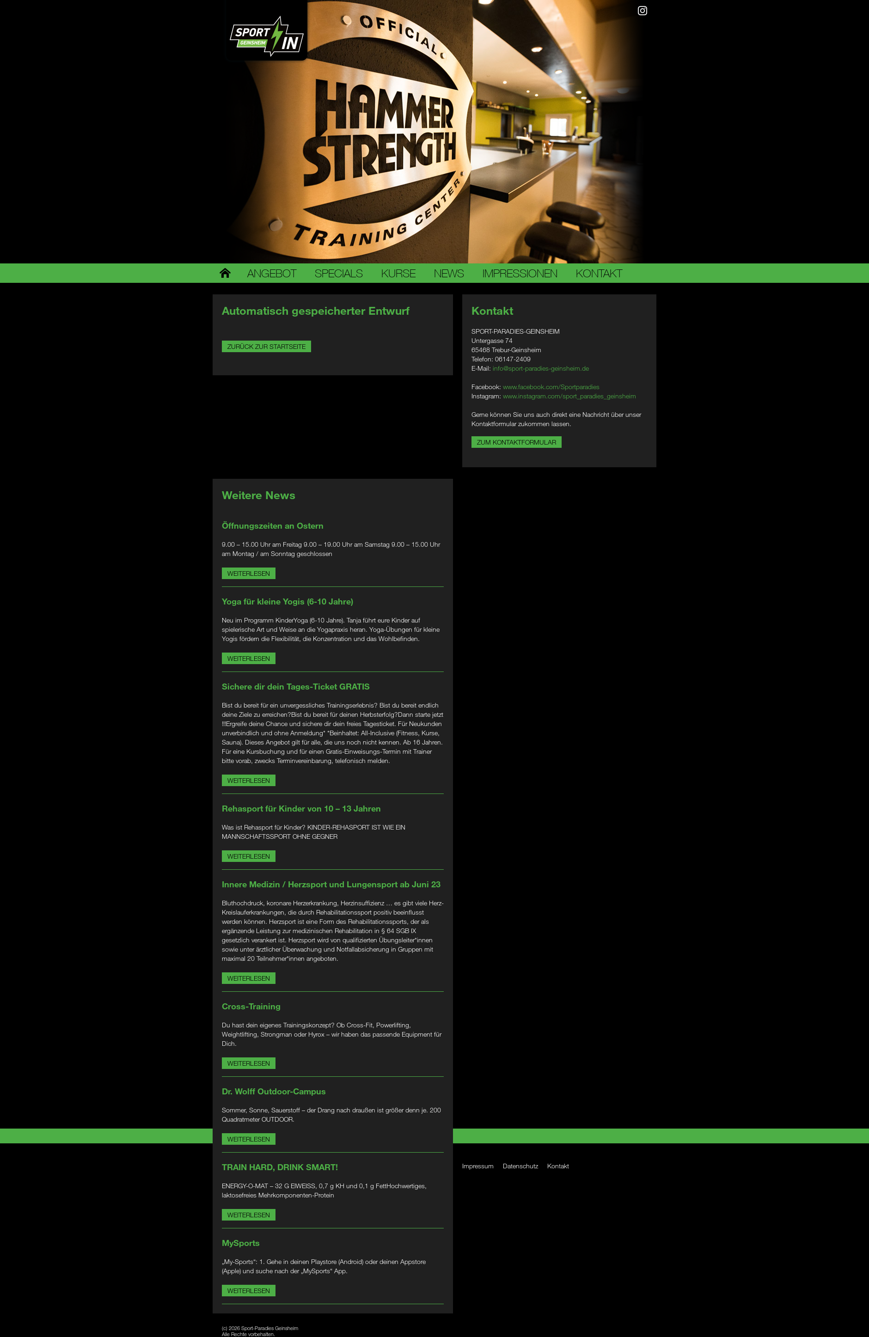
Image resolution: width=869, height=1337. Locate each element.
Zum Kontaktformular (516, 442)
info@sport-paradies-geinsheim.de (541, 368)
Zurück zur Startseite (266, 346)
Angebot (271, 273)
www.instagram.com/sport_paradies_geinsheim (569, 396)
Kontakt (599, 273)
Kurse (398, 273)
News (449, 273)
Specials (339, 273)
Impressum (478, 1166)
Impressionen (520, 273)
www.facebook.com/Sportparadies (551, 387)
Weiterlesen (248, 573)
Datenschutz (520, 1166)
